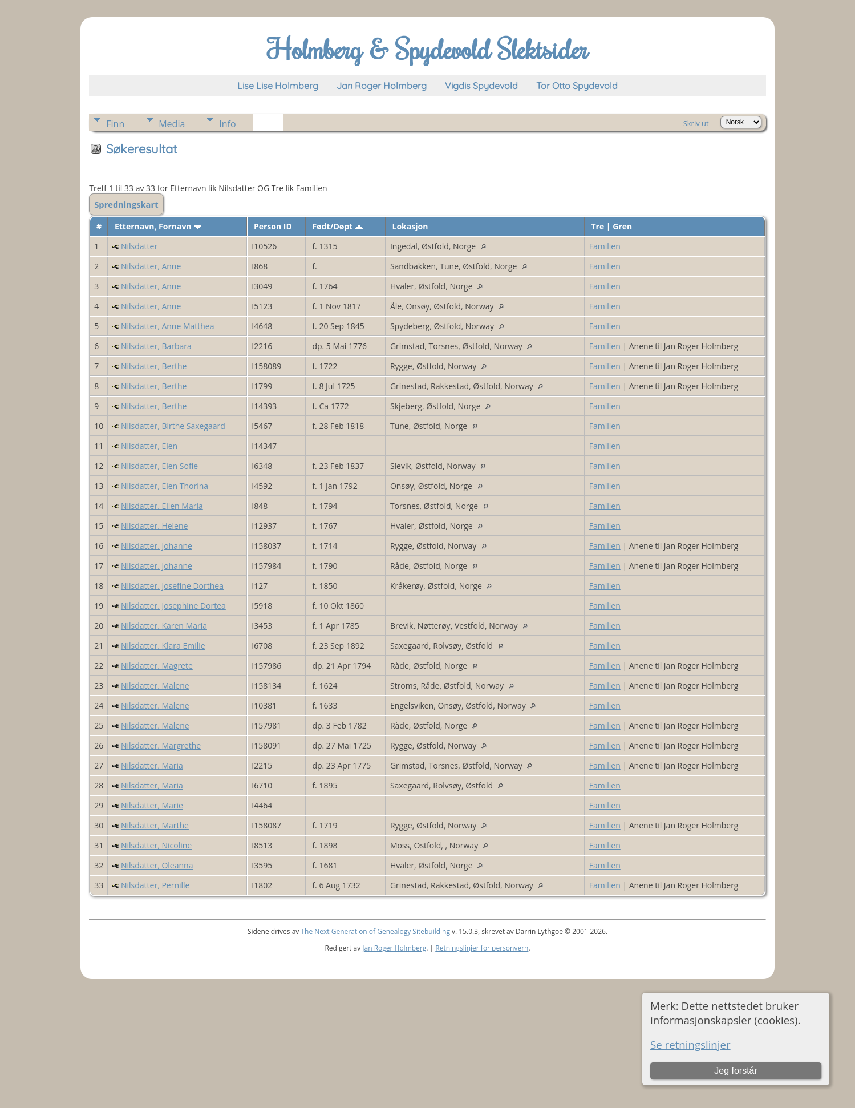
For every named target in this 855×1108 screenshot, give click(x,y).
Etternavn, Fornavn (158, 226)
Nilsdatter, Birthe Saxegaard (173, 425)
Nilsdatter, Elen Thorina (164, 485)
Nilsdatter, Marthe (155, 825)
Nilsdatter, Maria (152, 765)
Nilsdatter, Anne (151, 266)
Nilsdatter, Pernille (155, 885)
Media (172, 124)
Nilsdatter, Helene (154, 525)
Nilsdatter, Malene (155, 685)
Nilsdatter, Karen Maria (164, 625)
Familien (605, 246)
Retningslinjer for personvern (481, 948)
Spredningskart (126, 204)
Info (227, 124)
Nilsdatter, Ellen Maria (162, 505)
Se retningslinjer (690, 1044)
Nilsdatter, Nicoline (156, 845)
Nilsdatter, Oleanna (157, 865)
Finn (115, 124)
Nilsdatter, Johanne (156, 545)
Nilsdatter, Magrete (157, 665)
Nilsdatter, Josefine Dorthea (172, 585)
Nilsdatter (139, 246)
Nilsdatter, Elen (149, 445)
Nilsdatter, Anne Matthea (167, 326)
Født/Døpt (337, 226)
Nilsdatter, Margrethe (161, 745)
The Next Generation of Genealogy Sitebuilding (375, 931)
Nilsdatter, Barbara (156, 346)
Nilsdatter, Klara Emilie (163, 645)
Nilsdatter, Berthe (154, 366)
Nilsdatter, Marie (152, 805)
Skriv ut (696, 123)
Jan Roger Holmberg (394, 948)
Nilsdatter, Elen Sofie (159, 465)
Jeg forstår (735, 1070)
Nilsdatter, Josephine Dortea (173, 605)
